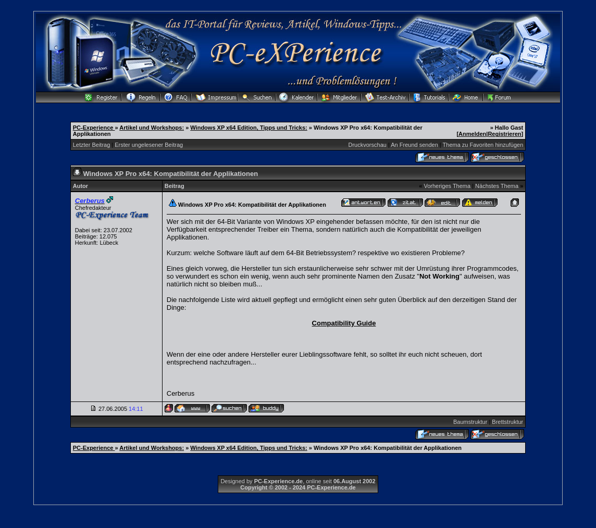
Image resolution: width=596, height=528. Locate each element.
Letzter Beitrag (91, 145)
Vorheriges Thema (447, 186)
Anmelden (472, 134)
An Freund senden (414, 145)
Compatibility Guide (344, 323)
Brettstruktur (507, 422)
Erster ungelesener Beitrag (149, 145)
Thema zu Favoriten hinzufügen (483, 145)
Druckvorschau (368, 145)
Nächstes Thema (496, 186)
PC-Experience (94, 127)
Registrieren (504, 134)
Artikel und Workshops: (151, 127)
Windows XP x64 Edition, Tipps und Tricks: (248, 127)
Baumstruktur (470, 422)
